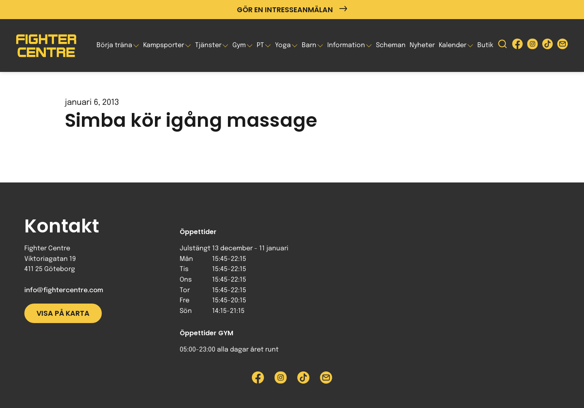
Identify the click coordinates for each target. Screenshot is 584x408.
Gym (239, 45)
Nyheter (422, 45)
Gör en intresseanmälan (292, 9)
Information (346, 45)
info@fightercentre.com (63, 290)
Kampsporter (163, 45)
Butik (485, 45)
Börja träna (114, 45)
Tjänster (208, 45)
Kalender (452, 45)
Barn (309, 45)
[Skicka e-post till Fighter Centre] (562, 46)
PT (260, 45)
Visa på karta (63, 313)
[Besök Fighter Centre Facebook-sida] (517, 46)
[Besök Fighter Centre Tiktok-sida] (547, 46)
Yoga (283, 45)
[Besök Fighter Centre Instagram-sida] (532, 46)
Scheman (391, 45)
